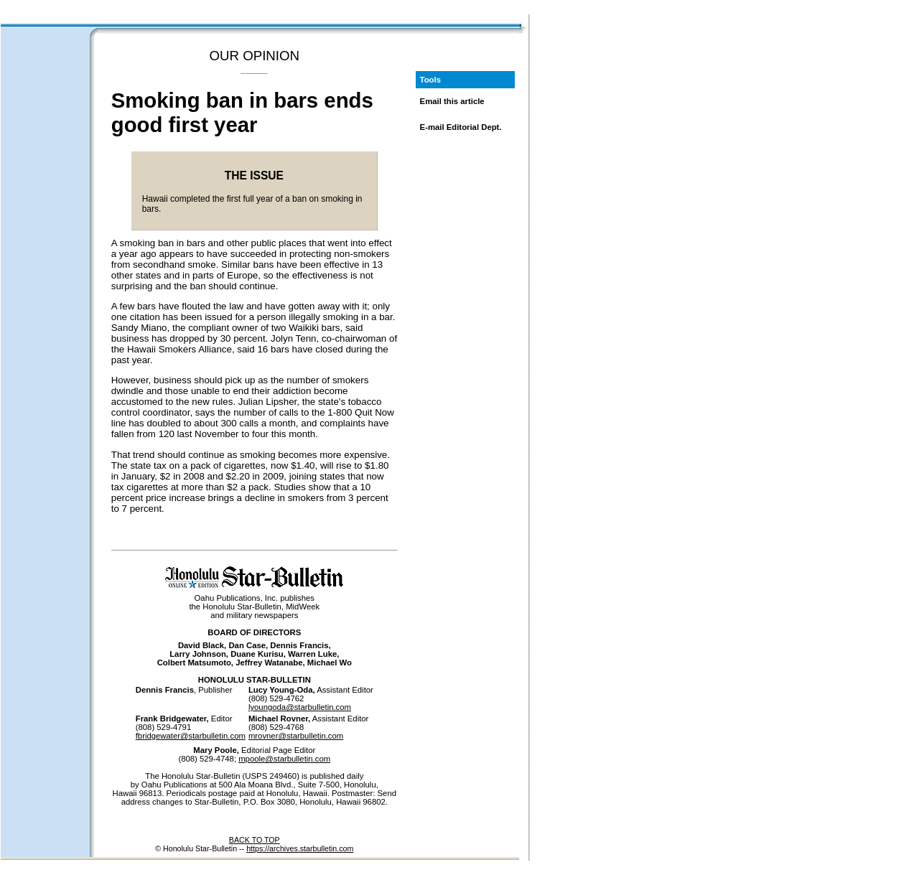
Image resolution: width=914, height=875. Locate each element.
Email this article (452, 101)
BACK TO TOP (254, 840)
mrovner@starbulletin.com (295, 735)
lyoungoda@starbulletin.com (299, 707)
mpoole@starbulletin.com (284, 758)
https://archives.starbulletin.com (299, 848)
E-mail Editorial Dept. (461, 127)
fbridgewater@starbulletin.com (191, 735)
